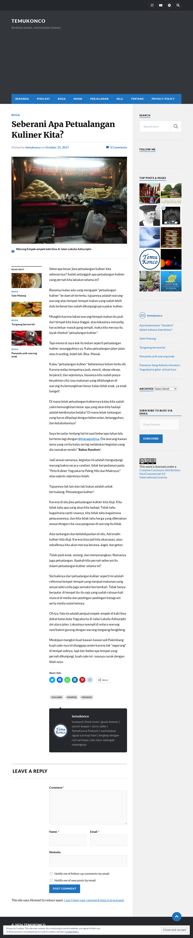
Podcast (43, 98)
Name (54, 831)
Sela (119, 98)
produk (87, 697)
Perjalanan (99, 98)
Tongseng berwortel (152, 347)
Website (55, 851)
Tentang (137, 98)
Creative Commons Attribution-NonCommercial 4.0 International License (160, 473)
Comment (56, 787)
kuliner (57, 697)
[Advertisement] (96, 58)
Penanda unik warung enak (156, 356)
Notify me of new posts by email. (75, 880)
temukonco (33, 147)
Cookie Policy (72, 931)
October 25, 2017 (57, 147)
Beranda (22, 98)
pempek (72, 697)
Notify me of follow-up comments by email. (82, 873)
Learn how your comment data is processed (94, 900)
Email (94, 831)
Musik (78, 98)
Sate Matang (147, 338)
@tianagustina (88, 439)
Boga (62, 98)
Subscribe (151, 438)
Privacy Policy (163, 98)
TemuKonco (29, 21)
